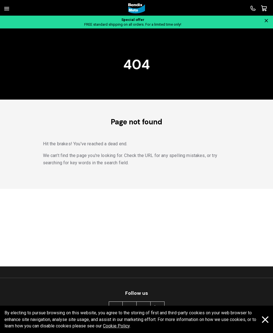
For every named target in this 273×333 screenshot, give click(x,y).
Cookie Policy (116, 326)
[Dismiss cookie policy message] (265, 319)
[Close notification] (266, 20)
